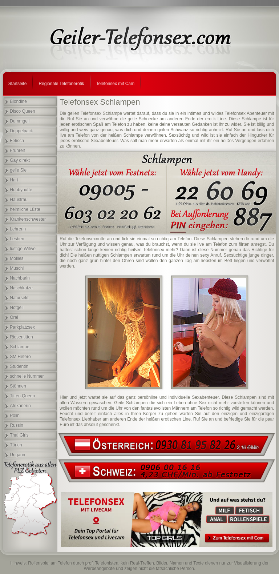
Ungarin (17, 454)
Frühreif (17, 150)
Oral (14, 317)
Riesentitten (21, 337)
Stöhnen (18, 386)
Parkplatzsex (22, 327)
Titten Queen (22, 395)
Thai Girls (19, 435)
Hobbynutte (21, 189)
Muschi (17, 268)
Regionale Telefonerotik (61, 83)
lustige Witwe (23, 248)
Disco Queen (22, 111)
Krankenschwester (28, 219)
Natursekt (19, 297)
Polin (15, 415)
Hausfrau (19, 199)
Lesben (17, 238)
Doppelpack (21, 130)
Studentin (19, 366)
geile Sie (18, 170)
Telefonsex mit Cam (115, 83)
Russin (16, 425)
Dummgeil (19, 121)
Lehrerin (18, 229)
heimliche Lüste (25, 209)
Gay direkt (20, 160)
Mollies (16, 258)
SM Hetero (20, 356)
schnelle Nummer (27, 376)
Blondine (18, 101)
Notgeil (16, 307)
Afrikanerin (20, 405)
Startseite (17, 83)
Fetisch (17, 140)
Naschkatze (21, 287)
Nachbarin (20, 278)
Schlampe (19, 346)
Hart (14, 179)
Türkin (16, 444)
